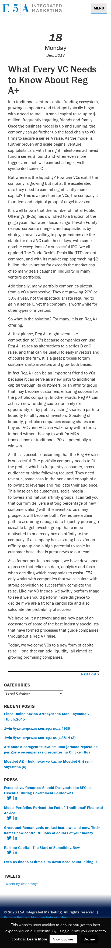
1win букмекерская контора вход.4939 (37, 728)
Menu (99, 8)
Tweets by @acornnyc (21, 883)
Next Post (88, 674)
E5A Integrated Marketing (33, 9)
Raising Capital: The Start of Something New (42, 847)
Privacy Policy (15, 917)
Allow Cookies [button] (63, 939)
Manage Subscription (49, 917)
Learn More (37, 939)
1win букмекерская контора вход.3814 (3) (39, 737)
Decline (89, 939)
